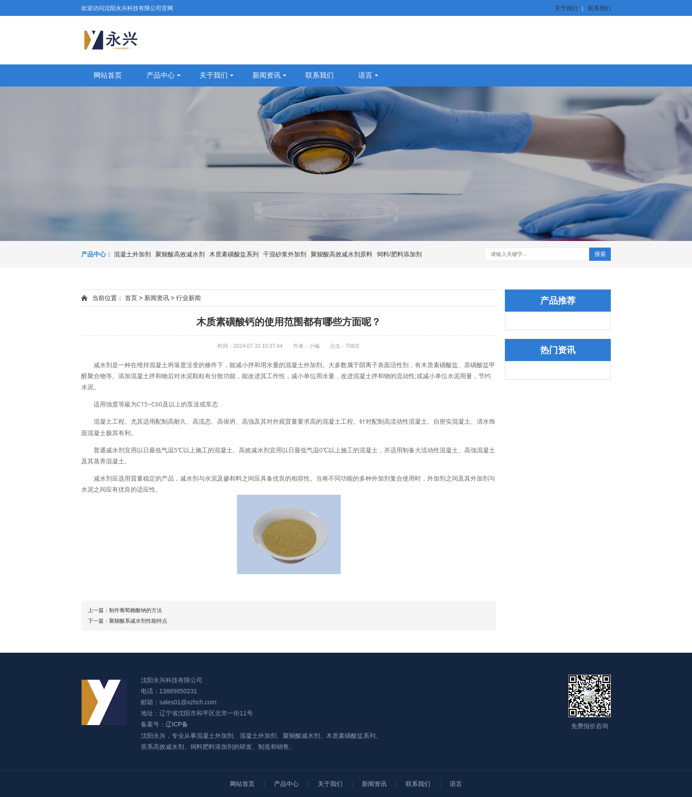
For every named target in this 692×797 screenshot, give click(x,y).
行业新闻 (188, 297)
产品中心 (161, 75)
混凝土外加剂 (132, 254)
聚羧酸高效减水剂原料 (341, 254)
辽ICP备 (176, 724)
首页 (131, 297)
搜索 (600, 254)
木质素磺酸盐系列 (234, 254)
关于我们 (566, 8)
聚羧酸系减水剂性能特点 (138, 621)
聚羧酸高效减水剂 (180, 254)
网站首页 (108, 75)
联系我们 (599, 8)
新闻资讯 (266, 75)
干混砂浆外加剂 (284, 254)
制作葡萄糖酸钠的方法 (135, 610)
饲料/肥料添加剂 (399, 254)
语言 (365, 75)
